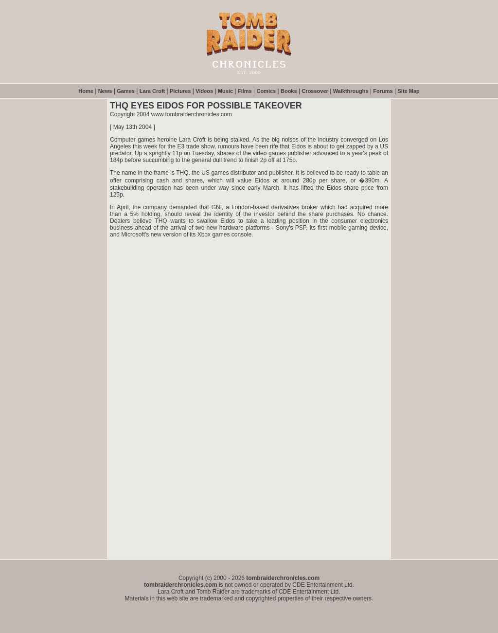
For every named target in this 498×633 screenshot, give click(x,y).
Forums (382, 91)
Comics (266, 91)
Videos (204, 91)
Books (289, 91)
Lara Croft (152, 91)
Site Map (409, 91)
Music (225, 91)
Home (85, 91)
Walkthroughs (351, 91)
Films (245, 91)
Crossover (315, 91)
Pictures (180, 91)
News (105, 91)
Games (126, 91)
